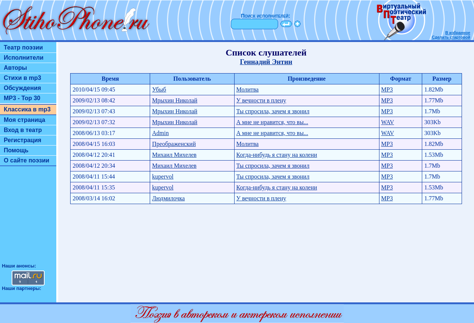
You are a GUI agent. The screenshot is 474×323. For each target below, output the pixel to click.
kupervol (162, 176)
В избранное (457, 32)
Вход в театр (23, 130)
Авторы (15, 68)
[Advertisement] (28, 218)
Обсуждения (22, 88)
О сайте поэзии (26, 160)
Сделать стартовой (451, 37)
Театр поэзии (23, 47)
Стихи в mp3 (22, 78)
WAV (387, 122)
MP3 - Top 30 (22, 98)
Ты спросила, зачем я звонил (273, 111)
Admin (160, 133)
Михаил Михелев (174, 155)
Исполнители (24, 57)
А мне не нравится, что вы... (272, 122)
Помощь (16, 150)
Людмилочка (168, 198)
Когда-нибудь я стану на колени (276, 155)
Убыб (159, 89)
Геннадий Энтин (266, 62)
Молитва (247, 89)
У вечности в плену (261, 100)
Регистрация (22, 140)
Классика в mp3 (27, 109)
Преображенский (174, 144)
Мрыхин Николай (174, 100)
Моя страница (24, 120)
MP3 (387, 89)
